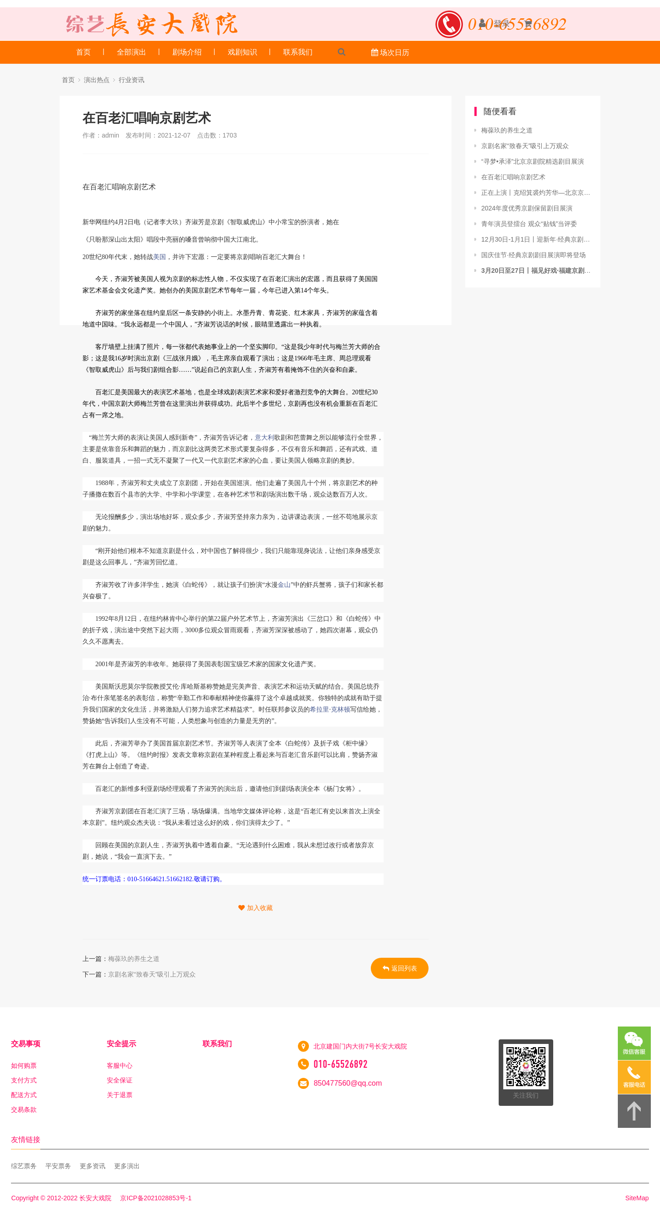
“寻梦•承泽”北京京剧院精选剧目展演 (532, 161)
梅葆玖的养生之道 (134, 958)
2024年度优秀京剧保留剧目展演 (526, 208)
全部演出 (131, 52)
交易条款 (24, 1109)
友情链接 (25, 1139)
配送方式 (24, 1095)
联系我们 (298, 52)
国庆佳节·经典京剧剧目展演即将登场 (533, 255)
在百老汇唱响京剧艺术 (513, 177)
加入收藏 (255, 907)
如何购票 (24, 1065)
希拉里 (319, 709)
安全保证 (119, 1080)
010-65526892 (341, 1064)
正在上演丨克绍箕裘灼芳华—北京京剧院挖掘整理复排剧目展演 (536, 192)
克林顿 (340, 709)
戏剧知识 (242, 52)
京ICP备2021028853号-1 (156, 1198)
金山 (284, 584)
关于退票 (119, 1095)
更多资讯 (92, 1166)
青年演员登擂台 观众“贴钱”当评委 (529, 223)
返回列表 (400, 968)
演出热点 (97, 79)
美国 (159, 257)
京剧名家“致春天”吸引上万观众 (152, 974)
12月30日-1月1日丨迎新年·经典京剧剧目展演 (536, 239)
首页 (83, 52)
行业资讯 (131, 79)
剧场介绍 (187, 52)
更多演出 (127, 1166)
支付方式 (24, 1080)
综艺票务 (24, 1166)
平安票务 (58, 1166)
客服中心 (119, 1065)
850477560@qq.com (348, 1083)
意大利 (264, 437)
